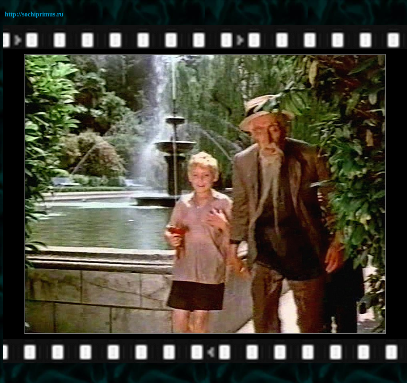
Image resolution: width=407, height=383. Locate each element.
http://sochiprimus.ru (34, 14)
